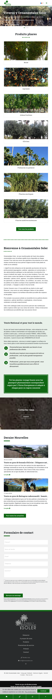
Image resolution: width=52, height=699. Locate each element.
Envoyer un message (13, 595)
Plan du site (29, 675)
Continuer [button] (43, 691)
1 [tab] (24, 27)
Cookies (22, 675)
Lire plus (7, 474)
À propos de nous (26, 638)
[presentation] (13, 588)
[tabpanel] (26, 16)
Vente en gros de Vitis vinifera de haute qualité (26, 686)
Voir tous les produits (26, 229)
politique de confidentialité (21, 581)
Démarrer (26, 635)
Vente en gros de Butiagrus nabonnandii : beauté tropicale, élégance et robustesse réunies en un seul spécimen (26, 496)
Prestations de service (26, 645)
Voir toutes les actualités (15, 516)
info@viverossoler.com (25, 660)
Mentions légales (38, 673)
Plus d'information (12, 24)
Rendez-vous (25, 657)
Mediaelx (29, 673)
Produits (26, 642)
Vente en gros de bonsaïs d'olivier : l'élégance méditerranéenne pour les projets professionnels (26, 462)
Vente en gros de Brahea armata (26, 684)
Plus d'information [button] (30, 692)
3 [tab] (27, 27)
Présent (26, 649)
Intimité (46, 673)
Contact (26, 417)
